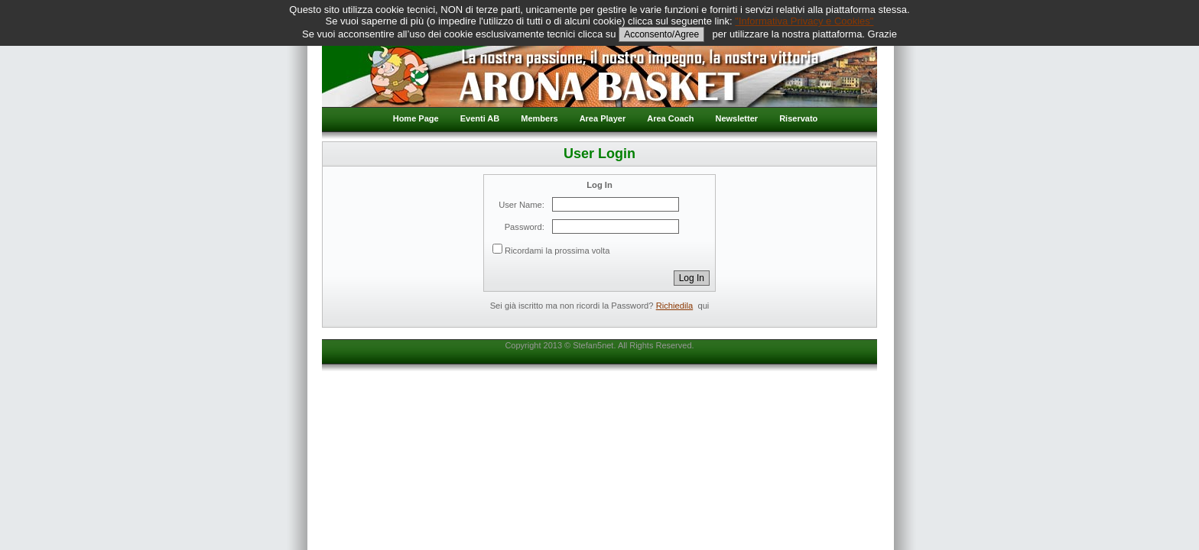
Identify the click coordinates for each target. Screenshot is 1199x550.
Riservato (798, 118)
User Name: (521, 204)
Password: (524, 226)
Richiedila (675, 305)
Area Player (603, 118)
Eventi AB (480, 118)
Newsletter (736, 118)
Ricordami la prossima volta (557, 250)
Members (539, 118)
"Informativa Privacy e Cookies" (804, 21)
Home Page (416, 118)
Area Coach (670, 118)
